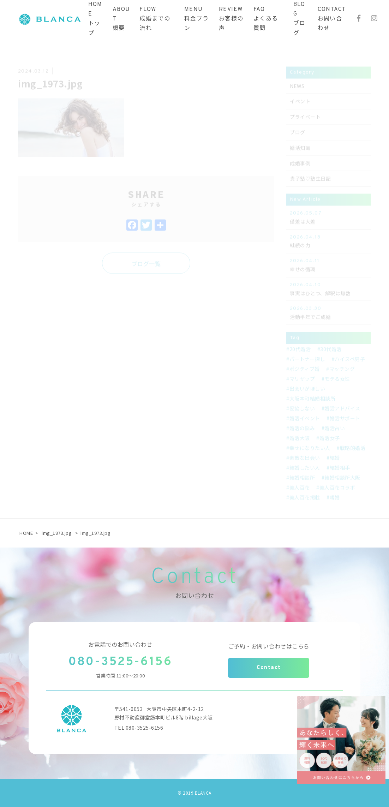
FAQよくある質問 (265, 19)
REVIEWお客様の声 (231, 19)
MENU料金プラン (196, 19)
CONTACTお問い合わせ (332, 19)
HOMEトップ (95, 19)
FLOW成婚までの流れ (154, 19)
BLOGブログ (299, 19)
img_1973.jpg (57, 533)
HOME (26, 533)
